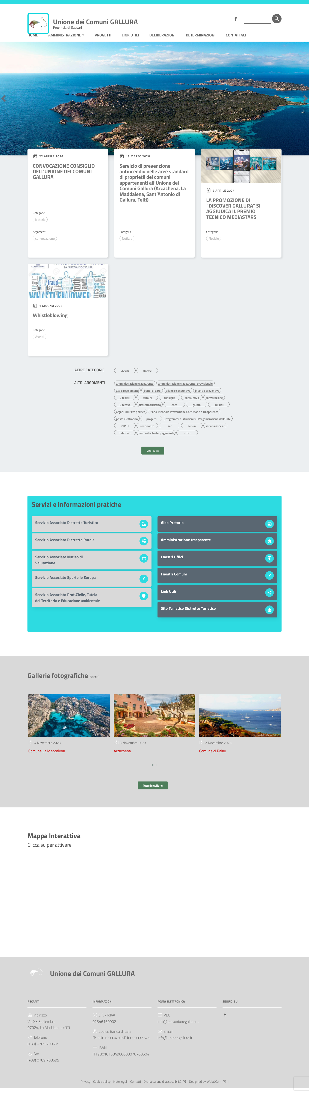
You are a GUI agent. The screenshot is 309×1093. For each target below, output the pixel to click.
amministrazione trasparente (134, 389)
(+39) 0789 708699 (43, 1049)
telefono (125, 437)
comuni (147, 403)
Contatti (135, 1086)
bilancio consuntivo (178, 396)
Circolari (125, 403)
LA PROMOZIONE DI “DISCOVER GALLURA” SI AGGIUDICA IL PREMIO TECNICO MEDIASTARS (233, 215)
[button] (3, 105)
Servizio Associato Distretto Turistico (66, 527)
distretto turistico (149, 409)
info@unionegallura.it (175, 1043)
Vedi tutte (153, 455)
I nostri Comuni (174, 579)
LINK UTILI (130, 41)
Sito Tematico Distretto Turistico (188, 613)
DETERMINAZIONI (200, 41)
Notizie (40, 226)
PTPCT (125, 430)
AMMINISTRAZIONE (64, 41)
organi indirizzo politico (130, 416)
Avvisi (39, 343)
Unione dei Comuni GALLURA (95, 23)
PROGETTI (103, 41)
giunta (196, 409)
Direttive (125, 409)
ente (174, 409)
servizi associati (215, 430)
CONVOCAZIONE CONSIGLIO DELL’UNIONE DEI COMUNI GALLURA (64, 177)
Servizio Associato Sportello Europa (65, 582)
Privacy (85, 1086)
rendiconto (147, 430)
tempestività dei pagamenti (156, 437)
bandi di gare (152, 396)
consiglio (169, 403)
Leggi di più (45, 258)
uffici (187, 437)
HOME (32, 41)
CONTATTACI (236, 41)
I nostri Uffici (172, 562)
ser (170, 430)
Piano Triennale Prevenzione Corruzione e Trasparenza (184, 416)
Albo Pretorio (172, 527)
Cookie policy (102, 1086)
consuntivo (192, 403)
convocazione (45, 245)
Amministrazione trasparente (186, 545)
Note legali (120, 1086)
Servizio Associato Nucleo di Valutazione (59, 565)
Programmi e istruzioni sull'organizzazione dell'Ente (198, 423)
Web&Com (217, 1086)
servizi (192, 430)
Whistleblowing (50, 322)
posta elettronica (127, 423)
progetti (151, 423)
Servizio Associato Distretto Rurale (64, 545)
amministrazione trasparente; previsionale (185, 389)
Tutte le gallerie (153, 790)
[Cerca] (277, 18)
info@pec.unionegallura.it (178, 1026)
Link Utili (168, 596)
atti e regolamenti (127, 396)
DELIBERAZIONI (162, 41)
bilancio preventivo (207, 396)
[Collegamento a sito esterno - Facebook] (235, 18)
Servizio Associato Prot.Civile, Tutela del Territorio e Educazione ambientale (67, 602)
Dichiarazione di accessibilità (165, 1086)
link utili (219, 409)
